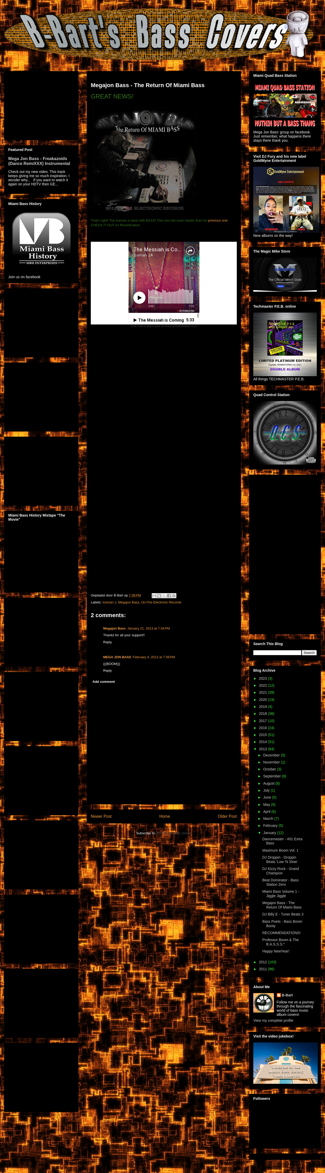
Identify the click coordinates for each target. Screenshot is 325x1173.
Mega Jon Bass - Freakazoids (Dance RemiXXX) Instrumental (39, 161)
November (272, 762)
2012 (263, 962)
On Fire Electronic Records (161, 602)
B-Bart (287, 995)
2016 (263, 728)
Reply (107, 642)
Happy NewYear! (275, 951)
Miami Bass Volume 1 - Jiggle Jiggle (280, 893)
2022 (263, 685)
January (270, 833)
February (271, 825)
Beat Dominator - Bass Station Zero (280, 882)
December (272, 755)
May (267, 805)
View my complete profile (273, 1020)
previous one (217, 220)
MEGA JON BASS (117, 657)
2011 (263, 969)
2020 (263, 700)
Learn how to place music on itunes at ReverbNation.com (163, 326)
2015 (263, 735)
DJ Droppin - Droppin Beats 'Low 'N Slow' (280, 859)
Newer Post (101, 816)
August (269, 783)
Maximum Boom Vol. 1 (280, 850)
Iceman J (109, 602)
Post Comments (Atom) (174, 833)
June (267, 797)
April (267, 811)
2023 (263, 678)
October (270, 769)
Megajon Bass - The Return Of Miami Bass (282, 905)
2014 (263, 742)
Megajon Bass (128, 602)
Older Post (227, 816)
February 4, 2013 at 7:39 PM (154, 657)
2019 (263, 707)
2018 (263, 714)
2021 (263, 692)
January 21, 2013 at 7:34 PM (148, 628)
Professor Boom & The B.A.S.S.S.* (280, 942)
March (268, 818)
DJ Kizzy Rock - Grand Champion (280, 871)
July (267, 790)
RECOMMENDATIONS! (281, 933)
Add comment (104, 682)
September (272, 776)
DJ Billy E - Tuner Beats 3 (283, 914)
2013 (263, 749)
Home (164, 816)
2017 (263, 721)
